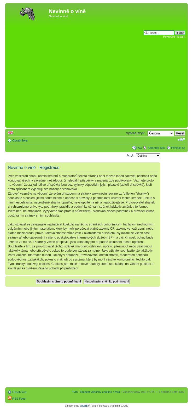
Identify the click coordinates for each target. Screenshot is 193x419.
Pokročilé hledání (174, 36)
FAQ (139, 147)
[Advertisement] (49, 74)
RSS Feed (17, 398)
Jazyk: (130, 155)
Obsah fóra (19, 140)
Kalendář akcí (156, 147)
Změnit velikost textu (181, 139)
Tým (75, 391)
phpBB (84, 405)
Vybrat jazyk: (135, 133)
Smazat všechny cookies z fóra (100, 391)
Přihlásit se (178, 147)
